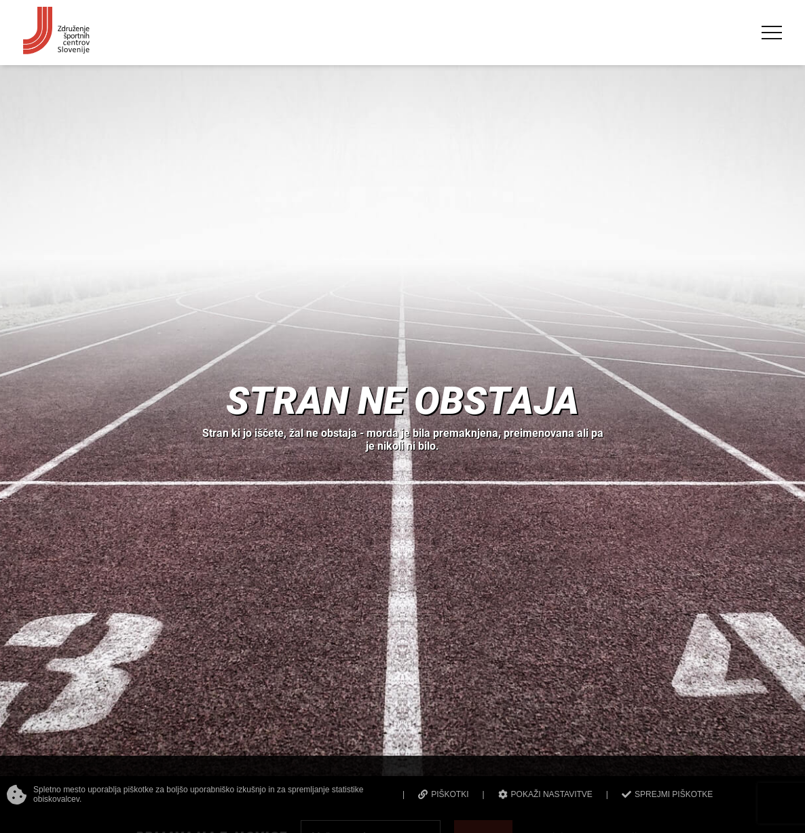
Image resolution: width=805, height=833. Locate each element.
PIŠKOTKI (443, 794)
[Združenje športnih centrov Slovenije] (56, 48)
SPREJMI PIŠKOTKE (667, 794)
